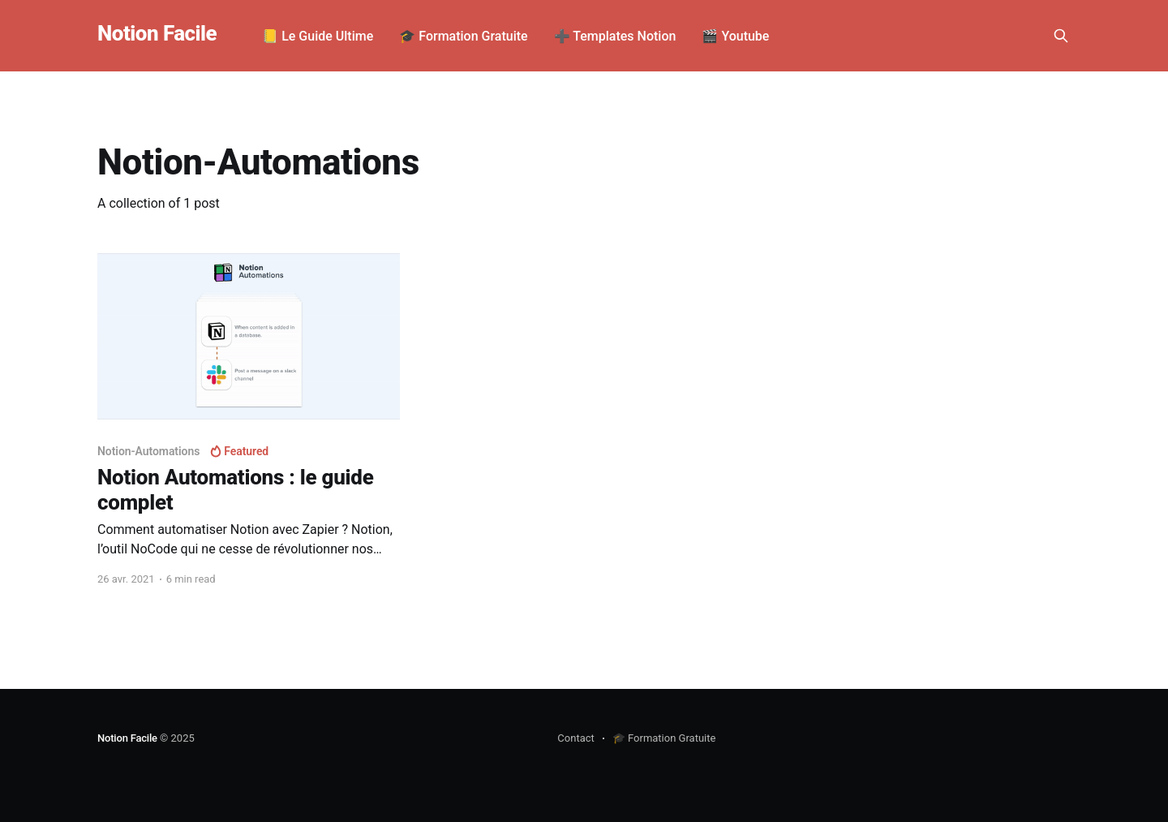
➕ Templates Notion (615, 36)
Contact (575, 738)
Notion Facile (157, 33)
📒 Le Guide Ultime (317, 36)
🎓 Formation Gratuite (463, 36)
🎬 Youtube (735, 36)
